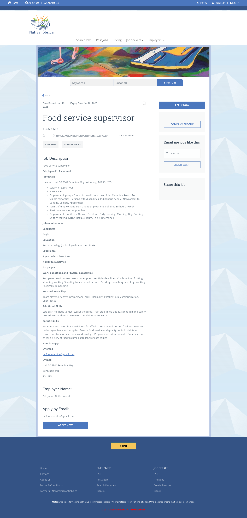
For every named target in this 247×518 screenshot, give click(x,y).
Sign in (101, 491)
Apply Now (65, 425)
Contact (44, 474)
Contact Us (51, 2)
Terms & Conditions (51, 485)
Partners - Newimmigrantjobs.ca (58, 491)
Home (13, 2)
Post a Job (102, 479)
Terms (202, 2)
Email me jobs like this (182, 142)
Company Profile (182, 124)
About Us (32, 2)
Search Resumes (106, 485)
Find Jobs (170, 82)
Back (47, 95)
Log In (234, 2)
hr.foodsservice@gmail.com (58, 354)
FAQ (99, 474)
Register (218, 2)
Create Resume (162, 485)
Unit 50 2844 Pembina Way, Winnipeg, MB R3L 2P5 (82, 135)
